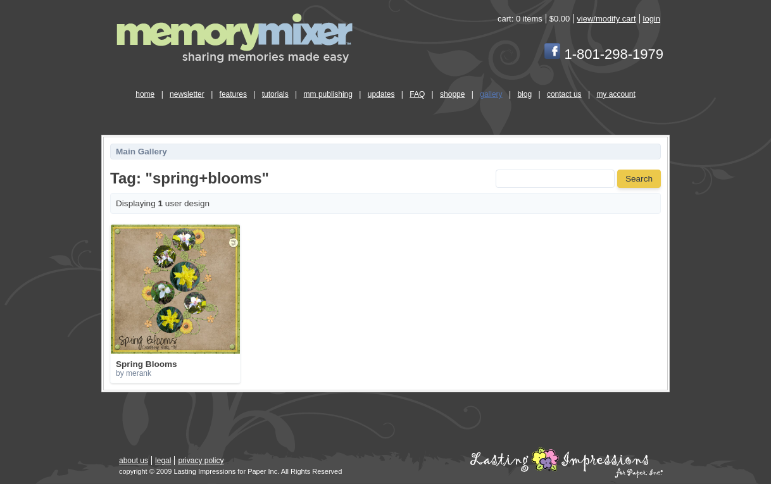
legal (163, 460)
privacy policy (200, 460)
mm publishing (328, 94)
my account (615, 94)
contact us (564, 94)
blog (524, 94)
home (144, 94)
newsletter (187, 94)
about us (133, 460)
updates (381, 94)
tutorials (275, 94)
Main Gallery (141, 151)
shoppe (452, 94)
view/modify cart (606, 18)
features (233, 94)
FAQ (417, 94)
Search (639, 178)
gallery (491, 94)
